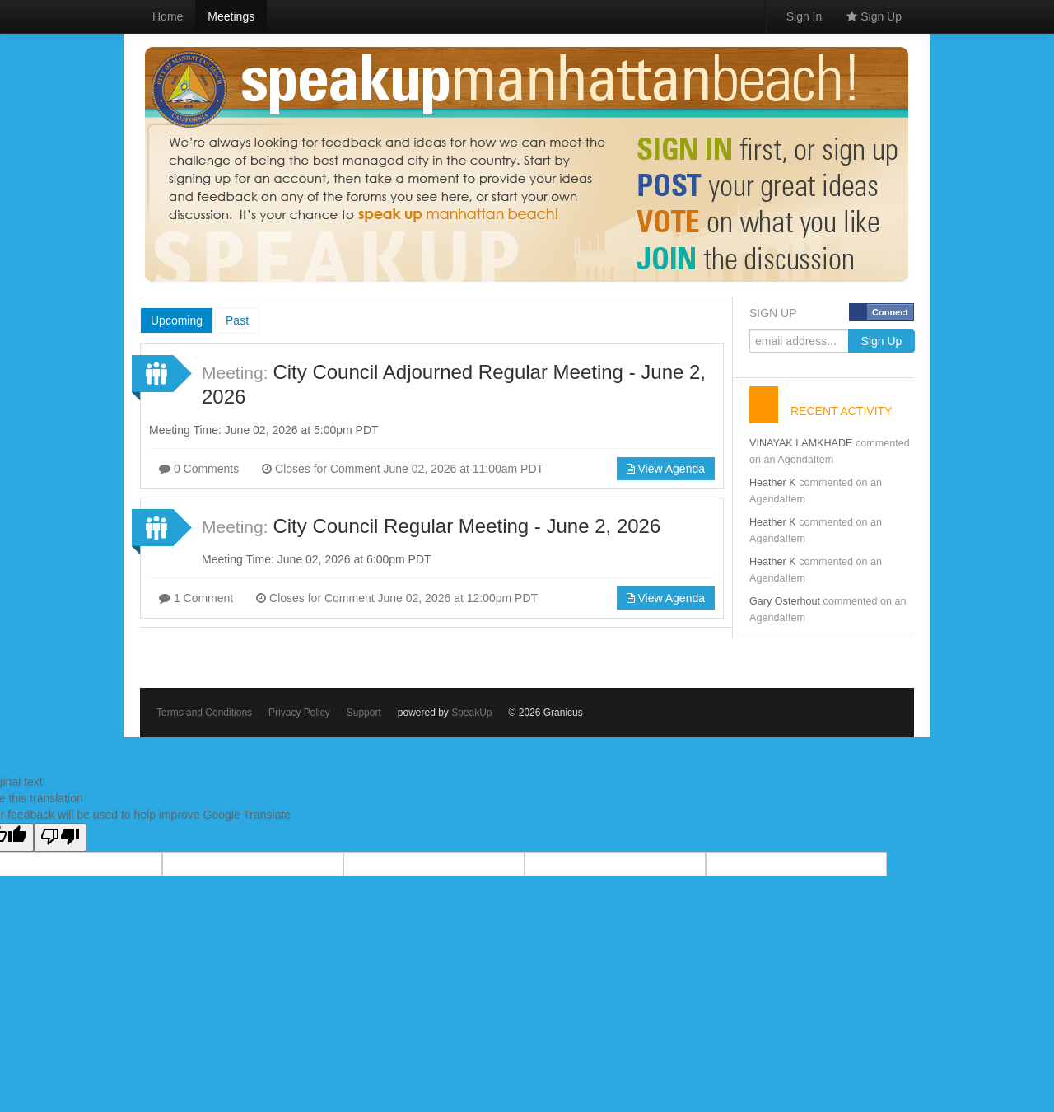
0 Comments (199, 468)
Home (167, 16)
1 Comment (196, 598)
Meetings (231, 16)
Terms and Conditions (204, 712)
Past (237, 320)
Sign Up (874, 16)
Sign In (804, 16)
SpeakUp (471, 712)
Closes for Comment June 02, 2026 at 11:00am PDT (402, 468)
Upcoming (177, 320)
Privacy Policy (299, 712)
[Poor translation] (60, 837)
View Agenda (666, 468)
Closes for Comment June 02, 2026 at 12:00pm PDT (397, 598)
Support (364, 712)
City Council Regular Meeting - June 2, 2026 (466, 526)
